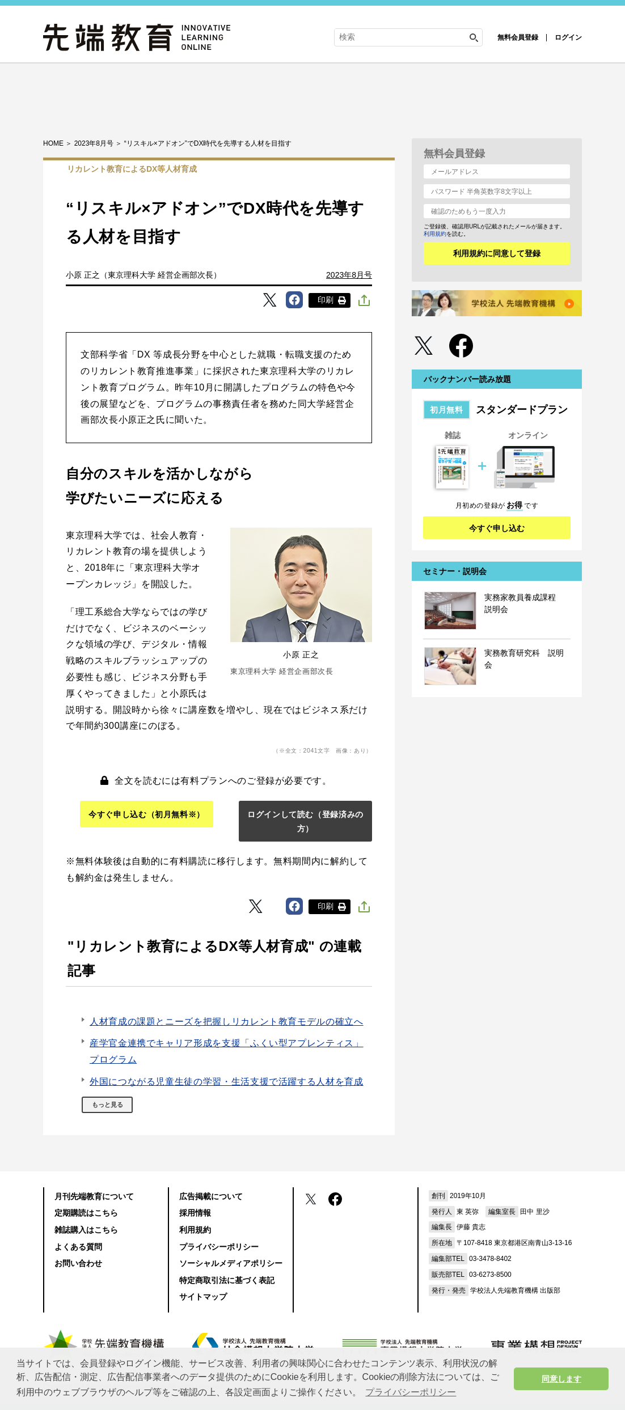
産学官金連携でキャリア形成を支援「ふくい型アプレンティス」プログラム (227, 1051)
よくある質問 (78, 1247)
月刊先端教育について (94, 1196)
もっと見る (107, 1104)
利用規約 (435, 234)
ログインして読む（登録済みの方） (305, 821)
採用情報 (195, 1213)
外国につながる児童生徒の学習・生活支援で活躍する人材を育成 (227, 1081)
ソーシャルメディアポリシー (230, 1263)
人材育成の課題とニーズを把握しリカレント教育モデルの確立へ (227, 1021)
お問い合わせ (78, 1263)
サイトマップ (203, 1297)
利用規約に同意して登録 (496, 253)
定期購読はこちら (86, 1213)
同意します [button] (561, 1378)
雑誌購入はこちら (86, 1230)
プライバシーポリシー (219, 1247)
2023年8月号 (349, 274)
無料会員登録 (517, 37)
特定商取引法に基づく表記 (227, 1280)
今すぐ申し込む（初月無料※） (146, 814)
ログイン (568, 37)
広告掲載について (211, 1196)
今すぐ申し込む (497, 528)
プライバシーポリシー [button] (410, 1392)
